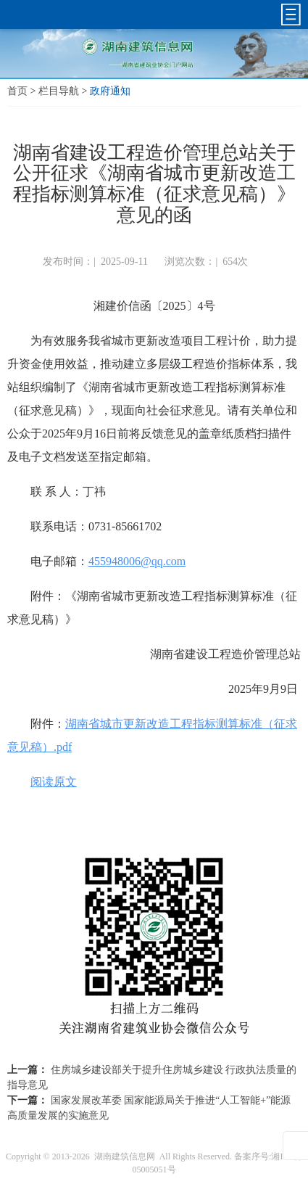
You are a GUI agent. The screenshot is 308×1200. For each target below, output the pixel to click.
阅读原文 (53, 782)
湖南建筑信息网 (124, 1156)
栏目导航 (58, 91)
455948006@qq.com (137, 561)
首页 (17, 91)
